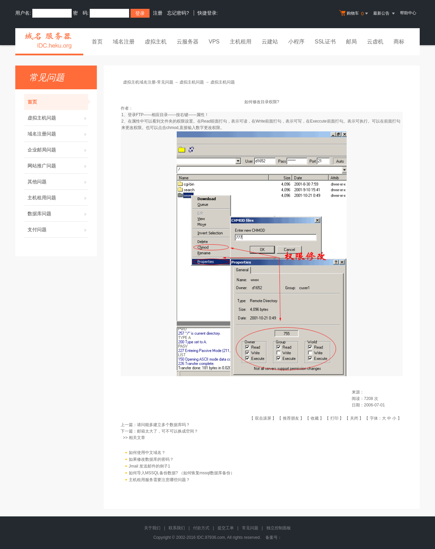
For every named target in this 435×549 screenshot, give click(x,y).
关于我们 (152, 528)
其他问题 (58, 181)
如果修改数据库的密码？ (151, 459)
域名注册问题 (58, 133)
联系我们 (177, 528)
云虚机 (375, 41)
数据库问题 (58, 213)
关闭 (354, 418)
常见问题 (250, 528)
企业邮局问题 (58, 149)
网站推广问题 (58, 165)
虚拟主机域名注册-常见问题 (148, 82)
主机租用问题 (58, 197)
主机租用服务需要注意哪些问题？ (159, 479)
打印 (334, 418)
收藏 (315, 418)
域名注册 (124, 41)
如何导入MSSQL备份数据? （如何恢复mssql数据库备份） (181, 473)
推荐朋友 (291, 418)
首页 (97, 41)
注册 (157, 13)
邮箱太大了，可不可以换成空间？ (167, 431)
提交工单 (226, 528)
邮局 (351, 41)
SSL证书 (325, 41)
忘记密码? (178, 13)
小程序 (296, 41)
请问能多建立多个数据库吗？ (163, 424)
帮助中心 (408, 13)
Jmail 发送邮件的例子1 (149, 466)
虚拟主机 (156, 41)
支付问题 (58, 229)
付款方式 (201, 528)
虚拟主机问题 (58, 118)
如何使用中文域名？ (147, 452)
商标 (399, 41)
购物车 (354, 13)
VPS (214, 41)
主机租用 (240, 41)
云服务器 (187, 41)
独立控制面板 (278, 528)
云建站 (270, 41)
